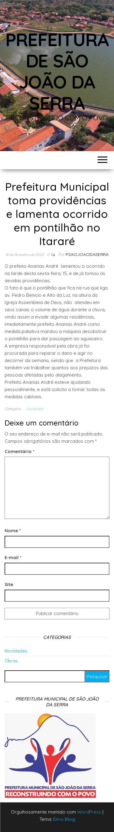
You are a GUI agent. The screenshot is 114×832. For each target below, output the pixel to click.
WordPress (89, 812)
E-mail (13, 557)
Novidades (35, 408)
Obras (11, 661)
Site (9, 584)
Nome (13, 530)
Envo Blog (64, 819)
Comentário (19, 451)
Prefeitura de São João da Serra (57, 71)
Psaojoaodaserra (87, 254)
